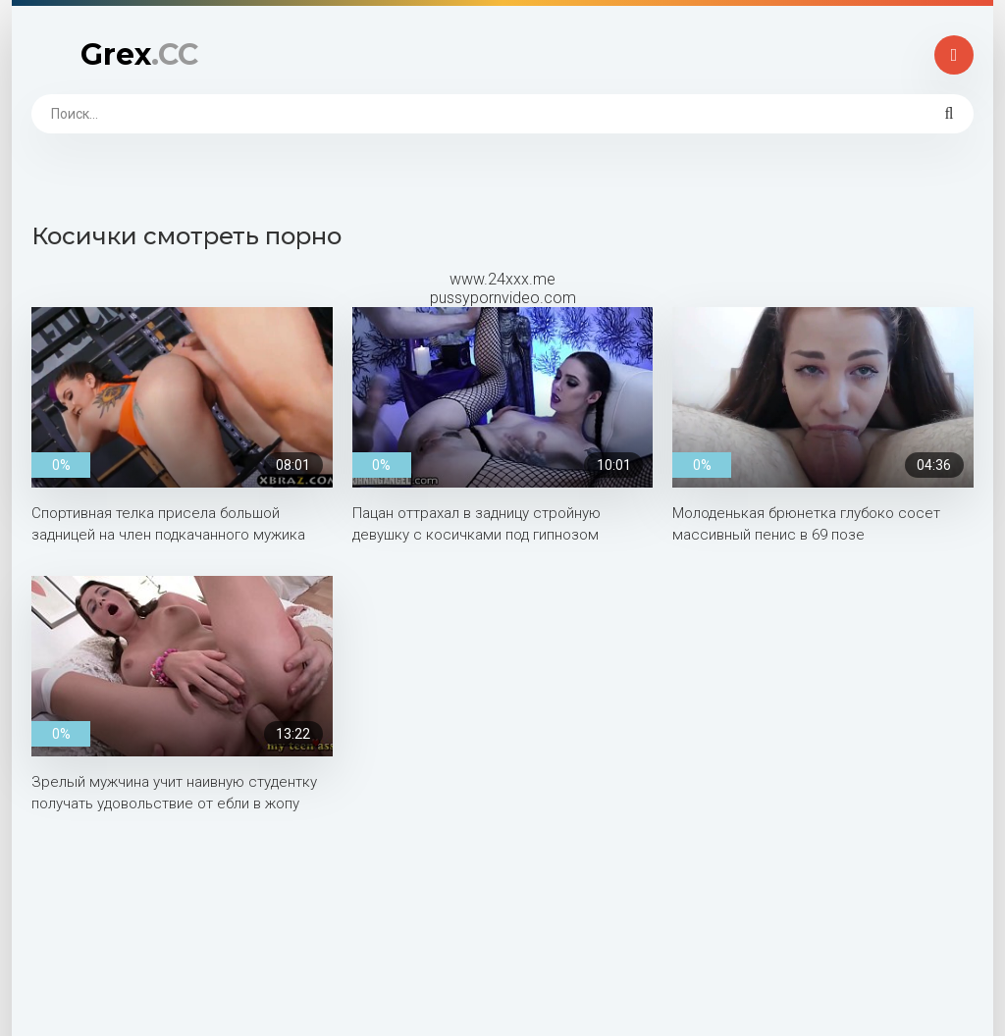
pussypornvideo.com (503, 297)
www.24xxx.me (502, 279)
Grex (139, 54)
